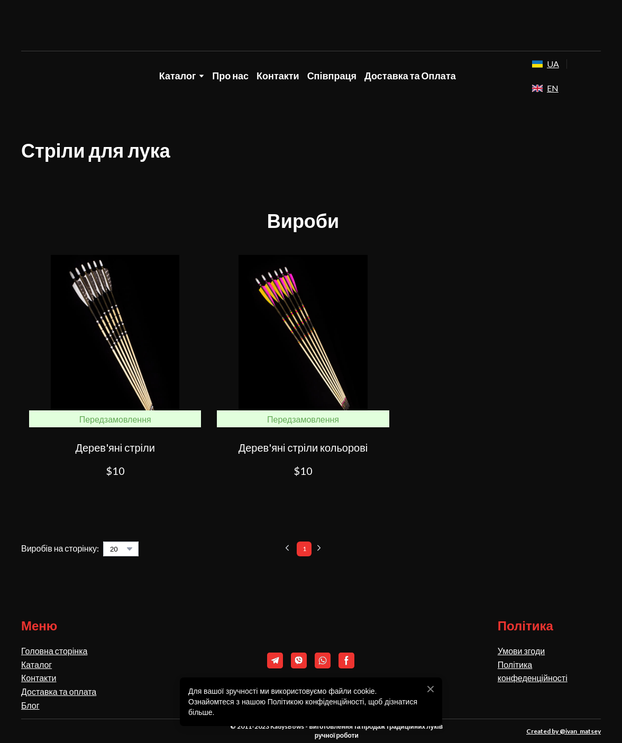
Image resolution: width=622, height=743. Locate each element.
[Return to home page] (311, 26)
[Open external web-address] (537, 64)
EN (553, 88)
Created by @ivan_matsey (563, 731)
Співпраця (331, 75)
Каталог (36, 664)
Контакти (278, 75)
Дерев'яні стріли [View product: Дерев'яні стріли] (114, 447)
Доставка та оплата (58, 691)
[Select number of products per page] (121, 549)
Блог (30, 705)
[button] (115, 497)
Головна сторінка (54, 651)
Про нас (230, 75)
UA (553, 64)
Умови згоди (521, 651)
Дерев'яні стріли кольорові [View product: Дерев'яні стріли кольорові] (303, 447)
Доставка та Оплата (410, 75)
